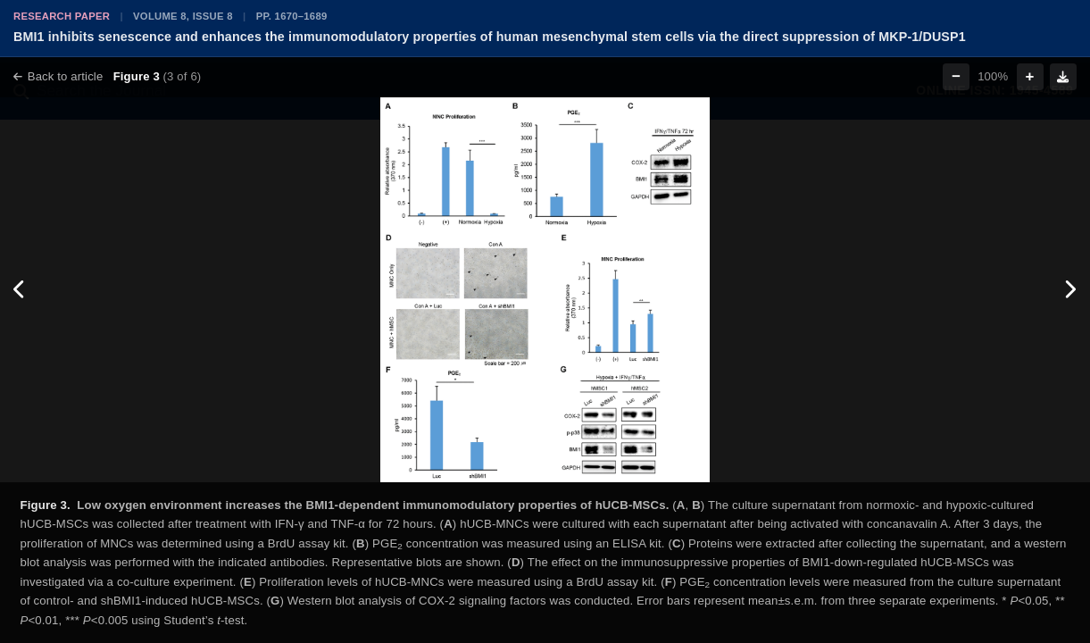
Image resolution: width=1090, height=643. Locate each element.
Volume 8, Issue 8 (183, 16)
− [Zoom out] (956, 76)
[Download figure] (1063, 76)
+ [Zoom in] (1030, 76)
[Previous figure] (20, 289)
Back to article (58, 76)
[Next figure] (1070, 289)
